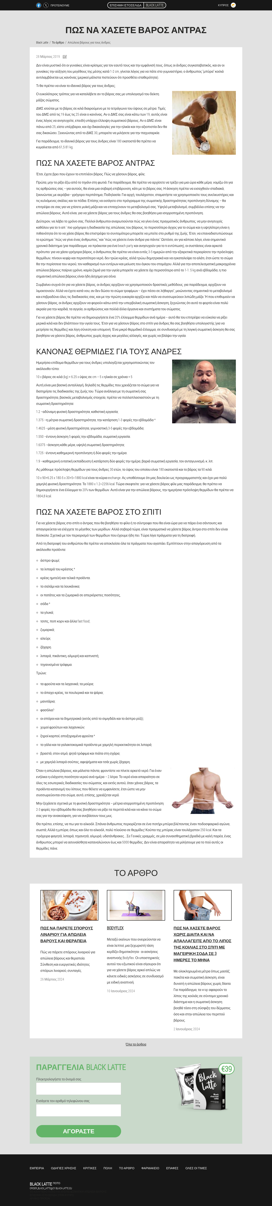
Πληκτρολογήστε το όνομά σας (58, 1079)
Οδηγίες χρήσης (63, 1168)
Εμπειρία (37, 1168)
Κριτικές (89, 1168)
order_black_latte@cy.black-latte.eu (51, 1188)
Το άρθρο (126, 1168)
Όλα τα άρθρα (136, 1044)
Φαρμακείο (150, 1168)
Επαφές (172, 1168)
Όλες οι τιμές (196, 1168)
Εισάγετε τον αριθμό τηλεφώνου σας (63, 1101)
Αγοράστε (78, 1131)
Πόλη (107, 1168)
